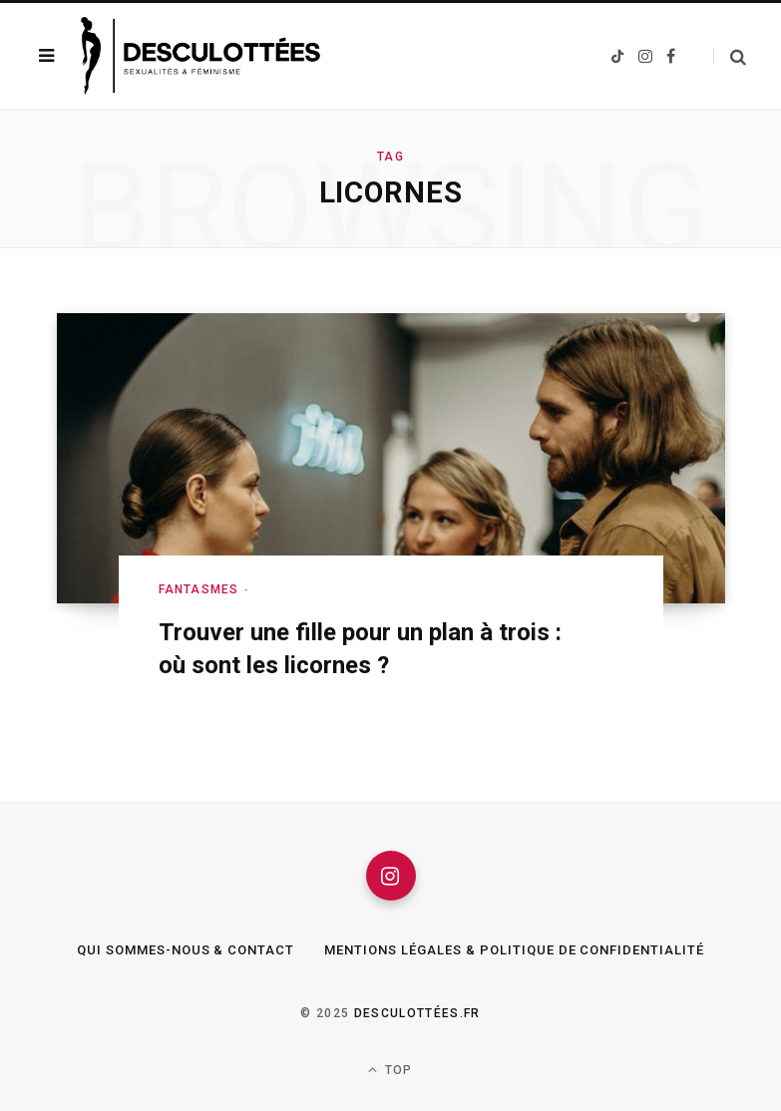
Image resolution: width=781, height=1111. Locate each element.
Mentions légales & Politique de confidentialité (514, 949)
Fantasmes (199, 589)
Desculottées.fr (417, 1013)
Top (390, 1069)
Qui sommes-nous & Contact (185, 949)
